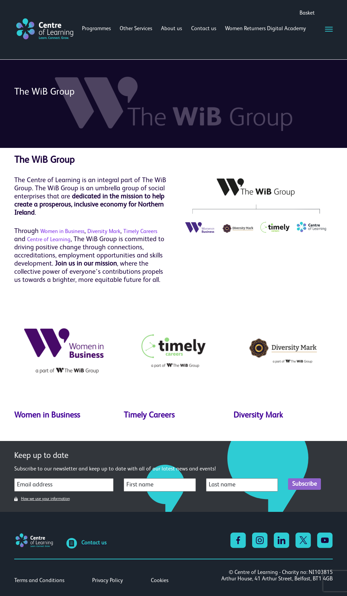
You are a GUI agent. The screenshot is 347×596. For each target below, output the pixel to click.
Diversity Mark (103, 231)
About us (171, 29)
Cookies (159, 580)
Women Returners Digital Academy (265, 29)
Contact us (203, 29)
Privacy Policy (107, 580)
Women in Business (62, 231)
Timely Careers (140, 231)
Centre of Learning (48, 240)
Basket (307, 13)
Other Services (136, 29)
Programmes (96, 29)
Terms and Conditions (39, 580)
